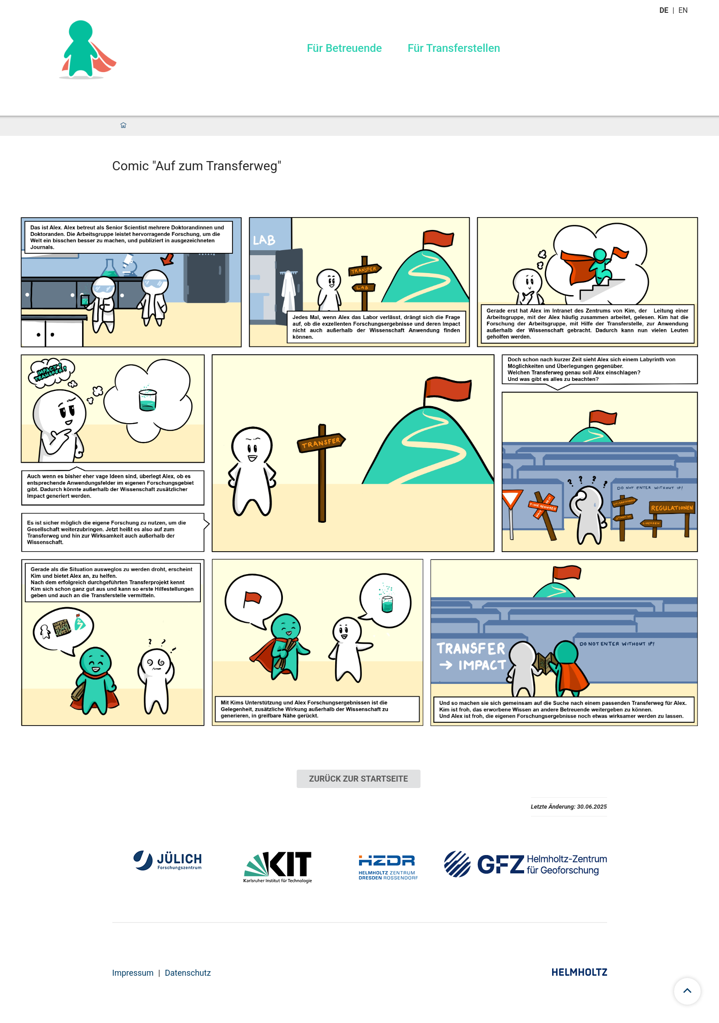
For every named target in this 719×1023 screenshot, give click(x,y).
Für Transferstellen (454, 48)
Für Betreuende (344, 48)
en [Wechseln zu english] (684, 10)
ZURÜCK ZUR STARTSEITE (358, 778)
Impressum (133, 973)
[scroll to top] (687, 991)
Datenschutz (187, 973)
